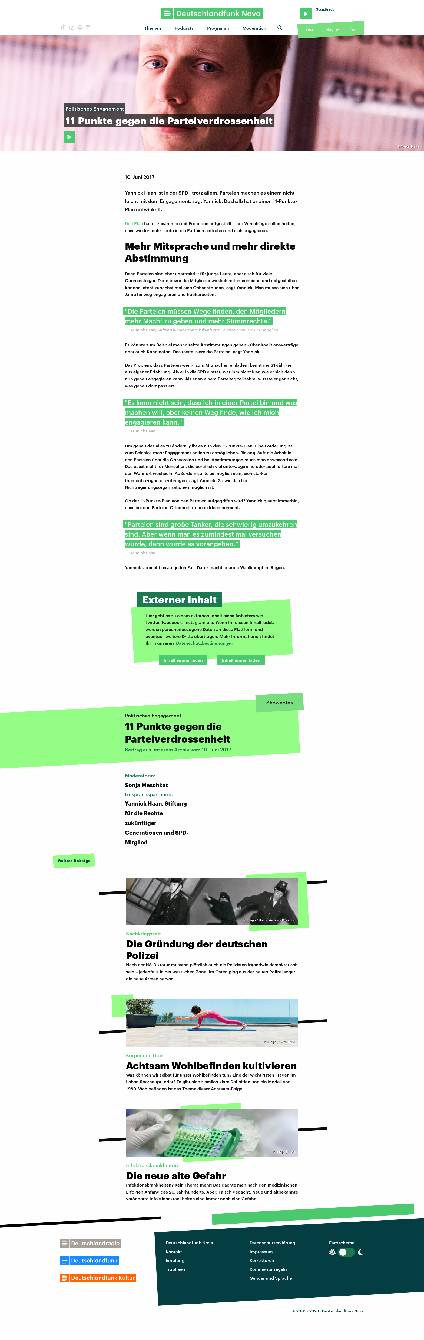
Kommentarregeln (268, 1269)
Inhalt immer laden (241, 660)
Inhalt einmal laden (183, 660)
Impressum (261, 1251)
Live (309, 30)
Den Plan (134, 223)
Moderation (254, 28)
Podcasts (184, 28)
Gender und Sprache (271, 1278)
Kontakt (174, 1251)
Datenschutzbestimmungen (204, 643)
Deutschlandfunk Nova (189, 1242)
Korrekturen (262, 1260)
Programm (218, 28)
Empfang (175, 1260)
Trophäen (175, 1269)
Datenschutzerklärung (272, 1242)
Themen (152, 28)
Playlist (332, 30)
